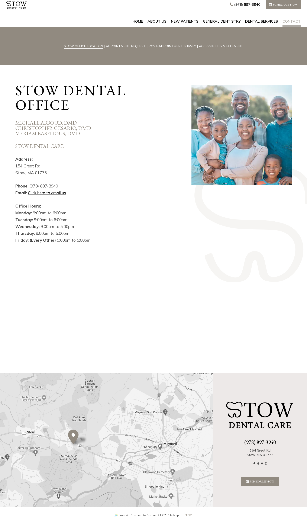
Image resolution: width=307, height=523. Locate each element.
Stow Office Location (83, 46)
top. (189, 515)
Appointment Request (126, 46)
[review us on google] (258, 463)
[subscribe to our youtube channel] (262, 463)
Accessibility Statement (221, 46)
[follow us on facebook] (254, 463)
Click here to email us (47, 192)
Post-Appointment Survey (172, 46)
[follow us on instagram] (266, 463)
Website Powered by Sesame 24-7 (140, 515)
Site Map (173, 515)
